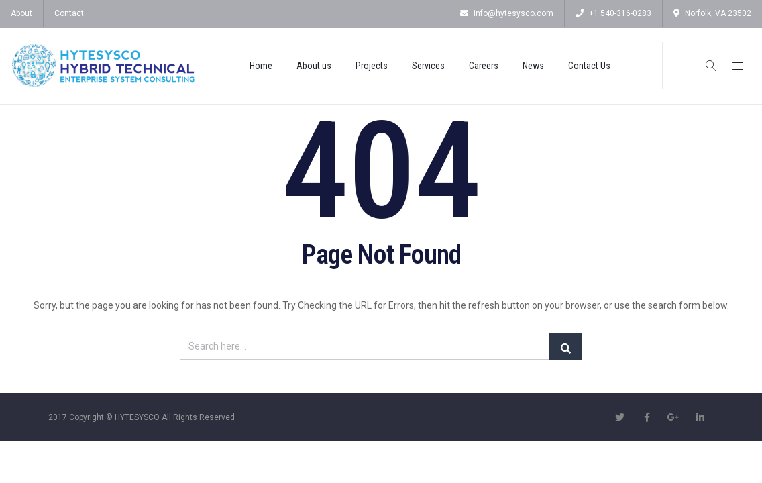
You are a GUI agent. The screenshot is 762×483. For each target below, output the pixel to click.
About (21, 13)
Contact (69, 13)
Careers (483, 65)
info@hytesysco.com (506, 13)
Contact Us (589, 65)
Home (261, 65)
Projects (372, 65)
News (533, 65)
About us (313, 65)
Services (428, 65)
